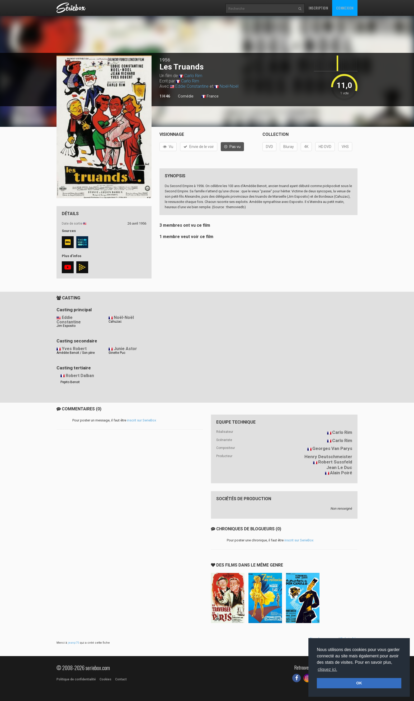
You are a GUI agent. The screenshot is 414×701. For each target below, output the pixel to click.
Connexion (345, 8)
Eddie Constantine (192, 86)
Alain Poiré (341, 472)
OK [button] (359, 683)
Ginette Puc (117, 353)
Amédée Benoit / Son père (76, 353)
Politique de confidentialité (76, 679)
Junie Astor (125, 348)
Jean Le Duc (339, 467)
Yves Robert (74, 348)
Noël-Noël (229, 86)
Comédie (186, 96)
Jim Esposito (66, 326)
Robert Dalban (80, 375)
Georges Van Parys (332, 448)
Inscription (318, 8)
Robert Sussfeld (335, 462)
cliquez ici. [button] (327, 669)
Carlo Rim (193, 75)
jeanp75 (73, 642)
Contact (121, 679)
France (210, 96)
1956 (164, 60)
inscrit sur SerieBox (141, 420)
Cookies (105, 679)
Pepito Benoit (70, 382)
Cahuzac (115, 321)
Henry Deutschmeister (328, 456)
